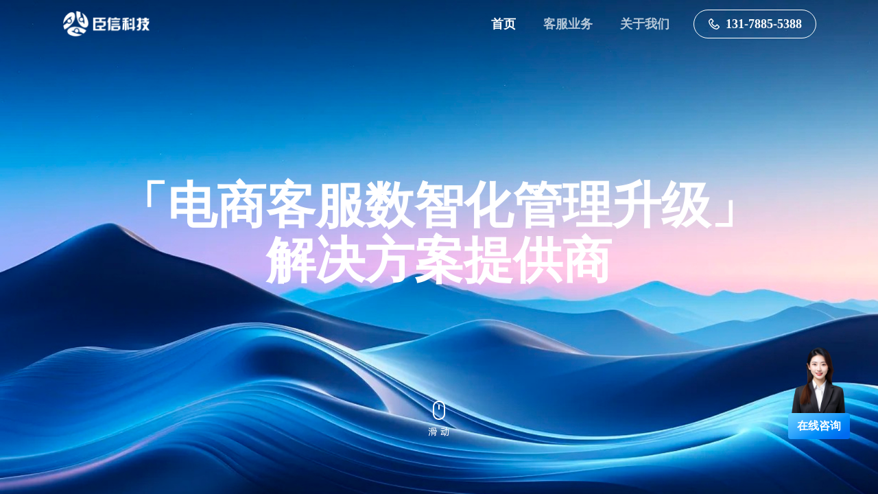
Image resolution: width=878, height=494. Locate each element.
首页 (503, 24)
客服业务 (568, 24)
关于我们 (644, 24)
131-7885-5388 (755, 24)
